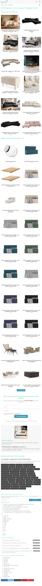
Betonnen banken (16, 469)
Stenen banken (22, 488)
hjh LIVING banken (29, 479)
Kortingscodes (7, 571)
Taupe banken (12, 482)
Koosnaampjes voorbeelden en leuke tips (21, 540)
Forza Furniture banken (14, 471)
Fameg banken (16, 486)
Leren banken (22, 471)
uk (4, 533)
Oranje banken (16, 475)
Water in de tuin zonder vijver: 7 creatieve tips (21, 545)
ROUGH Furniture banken (6, 469)
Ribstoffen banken (31, 475)
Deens (5, 534)
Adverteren (6, 575)
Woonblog (6, 560)
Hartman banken (20, 477)
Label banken (23, 469)
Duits (5, 527)
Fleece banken (19, 464)
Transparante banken (20, 482)
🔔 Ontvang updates (21, 416)
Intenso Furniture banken (28, 464)
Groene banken (14, 484)
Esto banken (32, 466)
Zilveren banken (34, 477)
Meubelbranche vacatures (9, 568)
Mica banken (12, 464)
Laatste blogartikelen (7, 537)
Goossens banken (14, 488)
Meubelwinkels (7, 564)
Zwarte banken (23, 473)
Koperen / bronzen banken (26, 486)
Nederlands (6, 516)
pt (4, 529)
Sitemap (5, 562)
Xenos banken (27, 477)
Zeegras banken (19, 466)
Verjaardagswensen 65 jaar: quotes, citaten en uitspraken (21, 543)
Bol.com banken (5, 482)
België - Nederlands (8, 518)
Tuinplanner (6, 574)
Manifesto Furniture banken (7, 475)
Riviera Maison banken (6, 484)
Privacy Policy (6, 566)
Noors (5, 522)
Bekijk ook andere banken (12, 138)
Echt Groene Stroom (8, 507)
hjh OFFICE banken (5, 471)
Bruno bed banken (5, 473)
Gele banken (30, 469)
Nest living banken (5, 464)
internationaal (16, 509)
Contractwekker (7, 510)
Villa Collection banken (20, 479)
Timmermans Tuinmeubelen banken (8, 477)
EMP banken (26, 466)
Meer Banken (21, 390)
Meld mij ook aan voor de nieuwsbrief (11, 413)
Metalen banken (24, 475)
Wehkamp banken (36, 482)
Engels (5, 530)
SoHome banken (11, 479)
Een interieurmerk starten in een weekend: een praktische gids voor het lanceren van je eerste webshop (21, 551)
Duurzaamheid (7, 570)
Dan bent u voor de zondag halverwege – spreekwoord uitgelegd (21, 548)
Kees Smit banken (29, 484)
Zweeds (5, 523)
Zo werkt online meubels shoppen (11, 565)
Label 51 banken (5, 466)
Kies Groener (6, 508)
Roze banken (4, 479)
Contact (5, 577)
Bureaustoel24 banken (14, 473)
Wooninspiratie (7, 576)
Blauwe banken (37, 484)
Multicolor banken (31, 473)
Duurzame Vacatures (8, 509)
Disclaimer (6, 561)
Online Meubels (7, 557)
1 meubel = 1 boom (8, 572)
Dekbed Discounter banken (7, 486)
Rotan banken (36, 469)
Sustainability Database (8, 512)
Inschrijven (35, 500)
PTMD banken (12, 466)
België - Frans (6, 520)
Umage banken (29, 482)
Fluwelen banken (30, 471)
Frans (5, 517)
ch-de (5, 525)
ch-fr (4, 526)
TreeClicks (6, 504)
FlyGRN (5, 505)
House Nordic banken (6, 488)
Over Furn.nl (6, 558)
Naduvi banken (37, 479)
